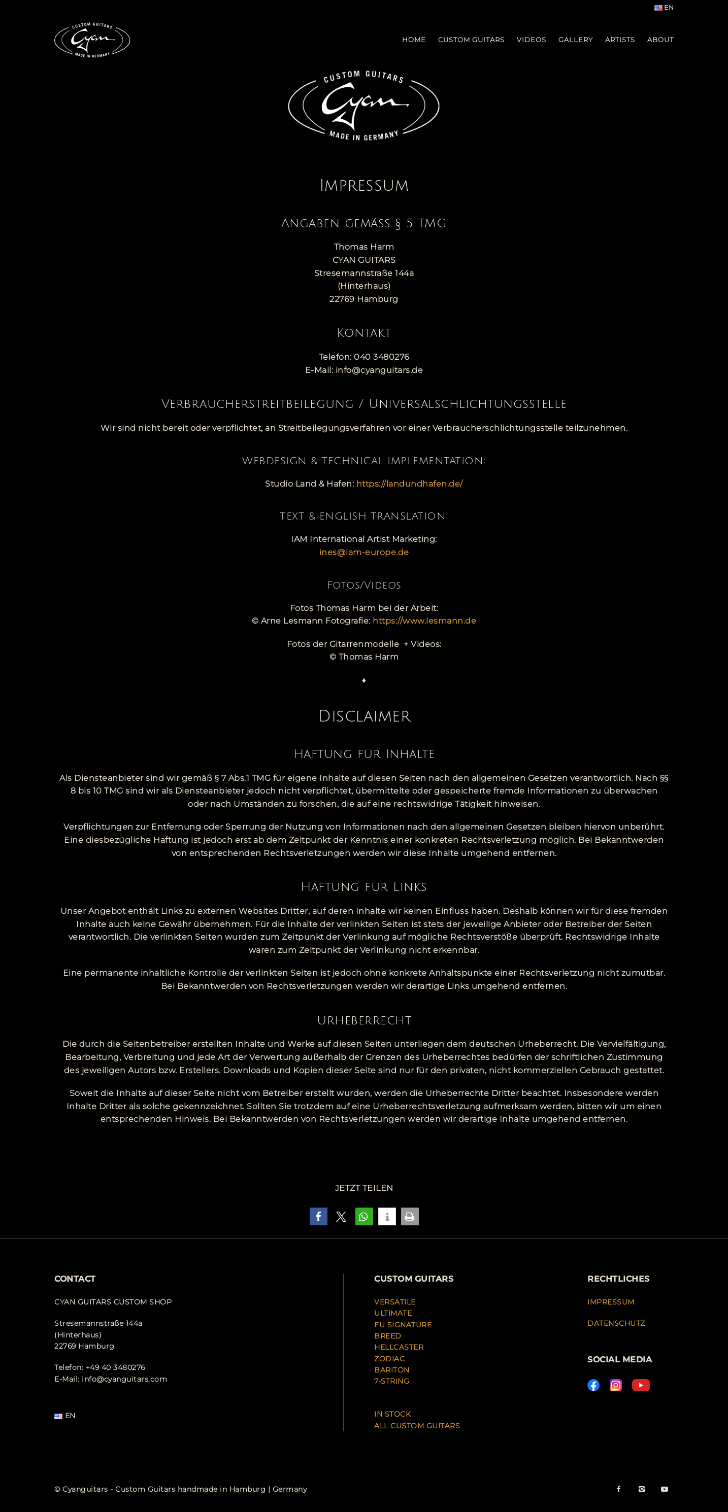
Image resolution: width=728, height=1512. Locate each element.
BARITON (393, 1369)
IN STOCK (392, 1414)
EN (664, 7)
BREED (388, 1336)
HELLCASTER (398, 1347)
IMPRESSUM (611, 1302)
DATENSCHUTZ (616, 1323)
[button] (318, 1216)
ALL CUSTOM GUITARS (417, 1425)
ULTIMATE (393, 1313)
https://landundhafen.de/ (409, 484)
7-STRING (391, 1381)
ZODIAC (389, 1358)
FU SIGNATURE (403, 1324)
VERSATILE (395, 1302)
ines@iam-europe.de (364, 552)
